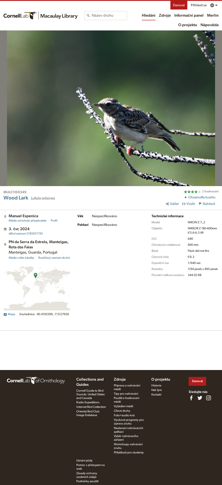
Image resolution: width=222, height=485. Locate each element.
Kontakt (156, 394)
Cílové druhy (122, 410)
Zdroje (165, 16)
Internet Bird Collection (91, 406)
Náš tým (156, 390)
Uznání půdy (84, 460)
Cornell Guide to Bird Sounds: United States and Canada (90, 394)
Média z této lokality (21, 257)
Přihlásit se (199, 5)
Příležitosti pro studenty (129, 452)
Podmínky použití (87, 481)
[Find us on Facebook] (191, 397)
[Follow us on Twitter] (199, 397)
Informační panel (189, 16)
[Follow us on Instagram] (208, 397)
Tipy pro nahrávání (126, 393)
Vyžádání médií (123, 406)
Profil (54, 220)
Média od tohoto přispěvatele (27, 220)
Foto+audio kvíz (124, 415)
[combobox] (109, 15)
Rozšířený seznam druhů (54, 257)
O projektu (187, 25)
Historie (156, 385)
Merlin (213, 16)
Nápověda (210, 25)
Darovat (179, 5)
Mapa (9, 314)
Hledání (148, 16)
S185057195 (26, 233)
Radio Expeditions (88, 402)
